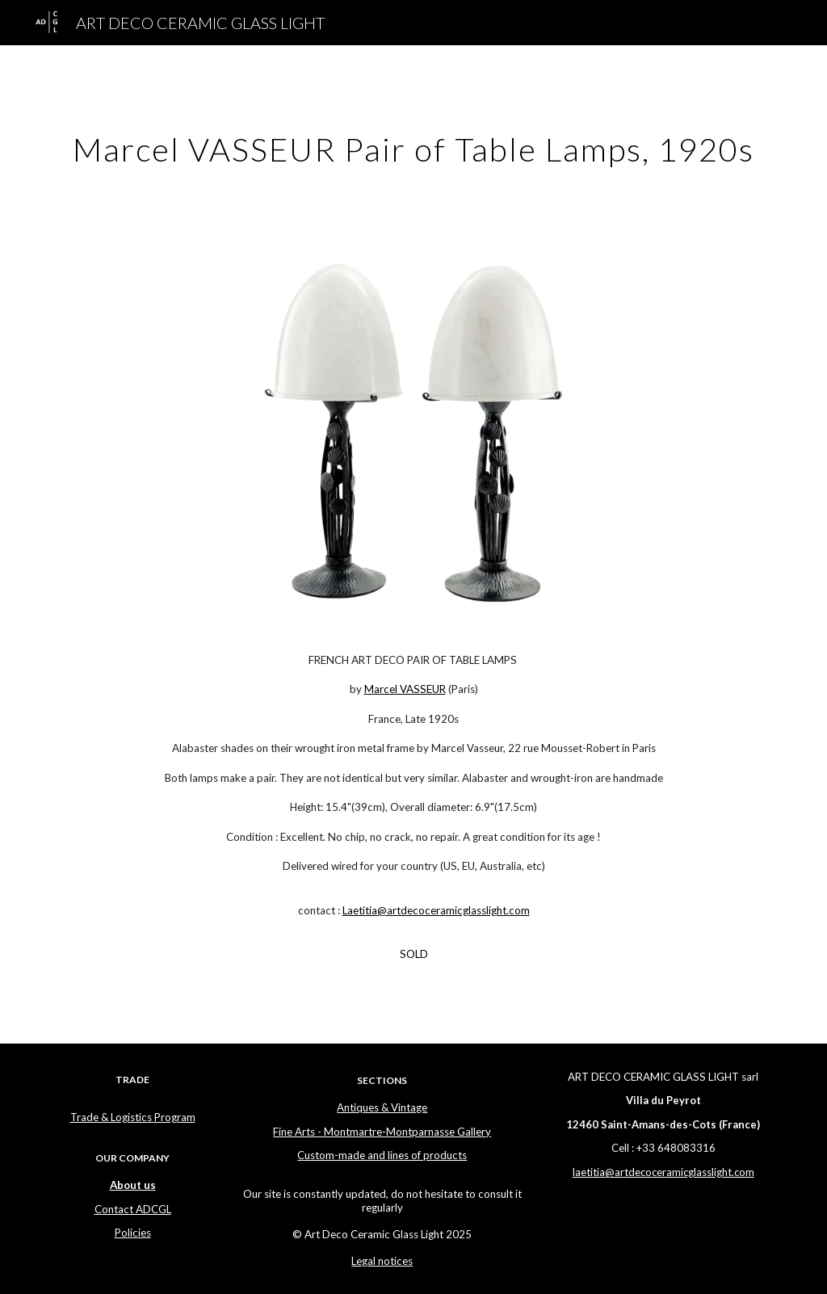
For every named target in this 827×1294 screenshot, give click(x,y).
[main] (413, 143)
